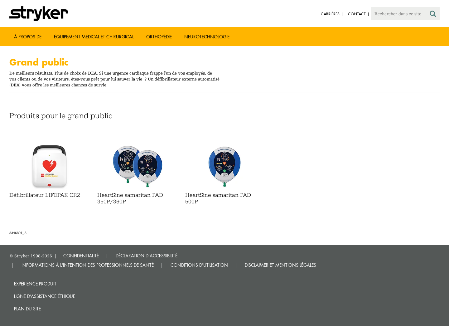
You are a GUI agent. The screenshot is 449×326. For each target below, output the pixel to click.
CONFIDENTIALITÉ (81, 256)
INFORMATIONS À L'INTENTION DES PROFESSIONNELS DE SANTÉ (88, 265)
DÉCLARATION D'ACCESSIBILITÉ (146, 256)
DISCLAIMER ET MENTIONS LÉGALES (280, 265)
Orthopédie (159, 37)
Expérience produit (35, 284)
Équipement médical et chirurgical (94, 37)
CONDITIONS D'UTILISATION (199, 265)
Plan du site (27, 309)
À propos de (27, 37)
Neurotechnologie (206, 37)
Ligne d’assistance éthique (44, 296)
